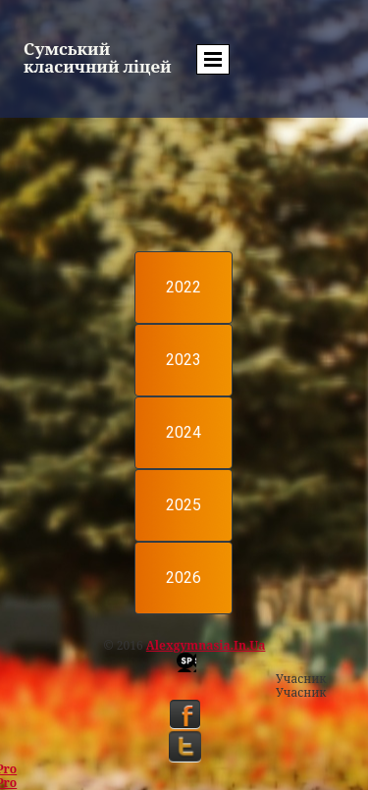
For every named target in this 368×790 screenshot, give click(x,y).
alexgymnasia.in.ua (206, 645)
